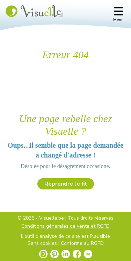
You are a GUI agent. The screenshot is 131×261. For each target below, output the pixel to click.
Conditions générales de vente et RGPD (65, 226)
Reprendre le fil (65, 184)
